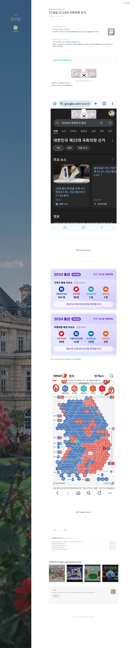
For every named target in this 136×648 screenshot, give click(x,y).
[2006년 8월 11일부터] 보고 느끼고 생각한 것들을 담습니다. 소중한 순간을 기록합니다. (73, 590)
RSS (19, 644)
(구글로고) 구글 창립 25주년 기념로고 (60, 547)
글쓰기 (5, 644)
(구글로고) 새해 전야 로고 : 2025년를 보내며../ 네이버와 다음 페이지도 (67, 539)
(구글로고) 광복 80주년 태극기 (58, 541)
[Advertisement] (84, 37)
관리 (26, 644)
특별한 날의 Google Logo (57, 9)
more (117, 560)
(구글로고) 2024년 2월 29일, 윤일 (59, 543)
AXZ (83, 614)
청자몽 (16, 19)
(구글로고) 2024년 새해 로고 (58, 545)
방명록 (12, 644)
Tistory (92, 614)
